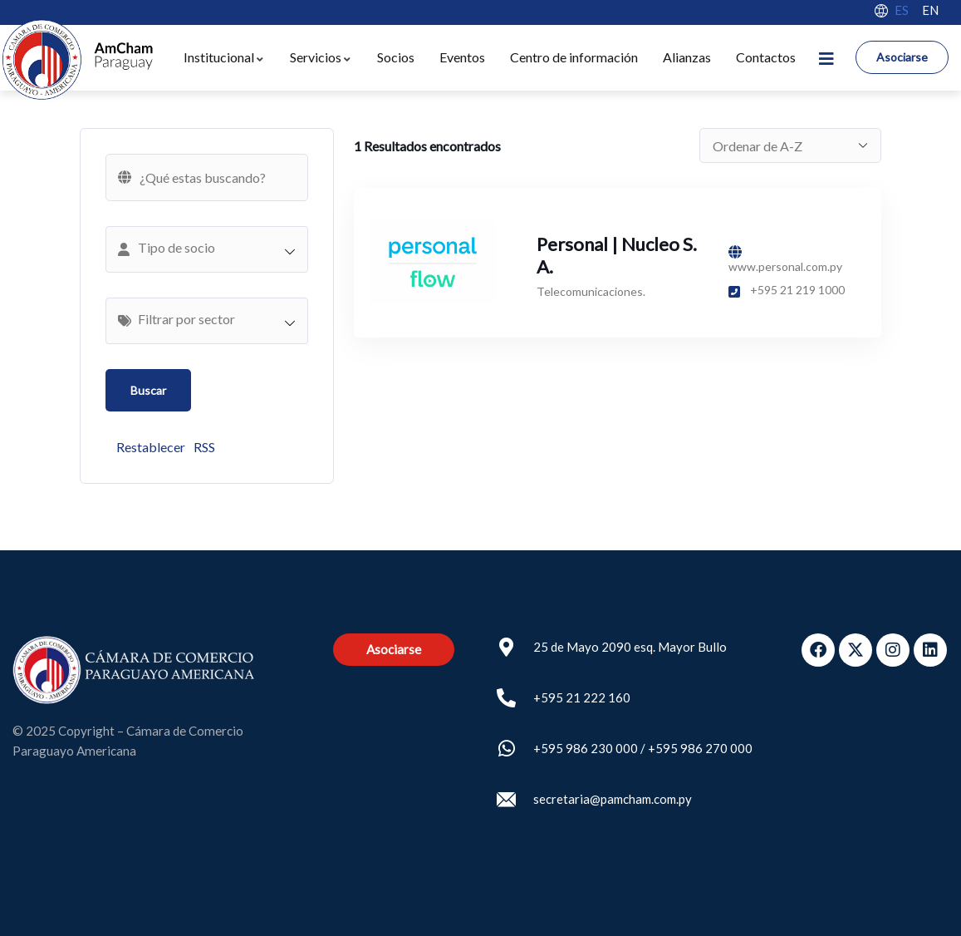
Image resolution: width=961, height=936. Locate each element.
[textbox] (215, 247)
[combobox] (206, 249)
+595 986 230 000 (585, 748)
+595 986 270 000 (700, 748)
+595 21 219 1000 (786, 290)
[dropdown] (827, 57)
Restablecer (150, 447)
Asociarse (902, 57)
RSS (204, 447)
